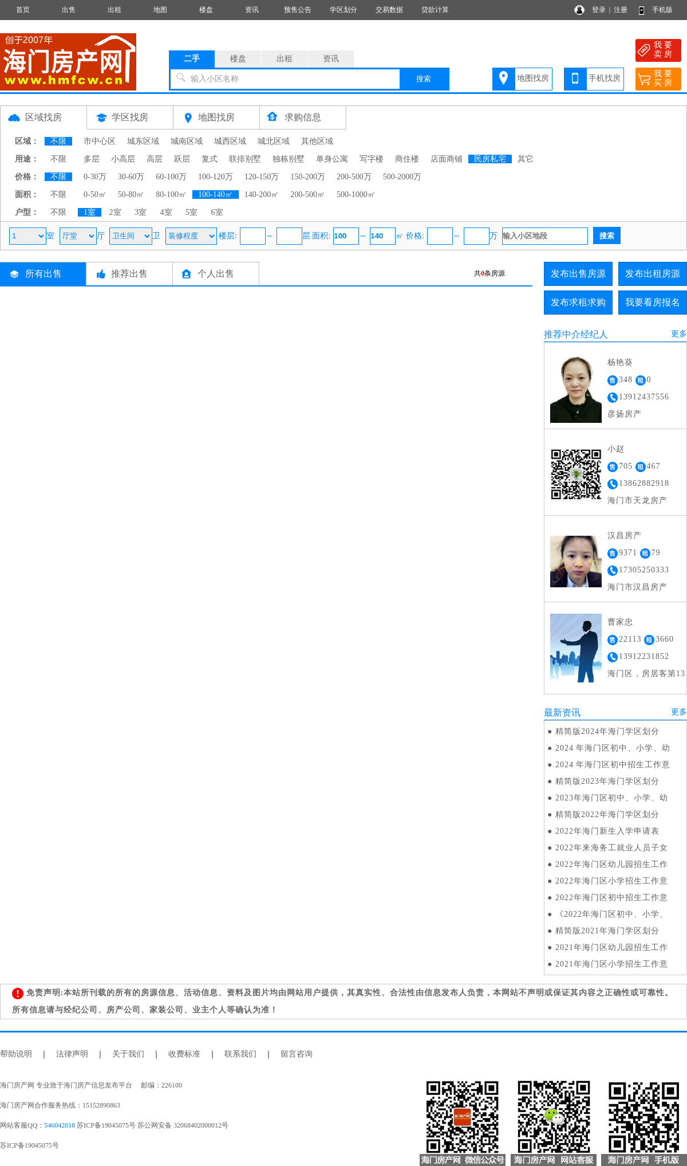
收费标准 (184, 1054)
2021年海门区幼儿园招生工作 (611, 947)
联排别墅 (245, 159)
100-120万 (215, 176)
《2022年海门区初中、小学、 (611, 914)
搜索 (423, 78)
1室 (90, 212)
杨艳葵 (620, 362)
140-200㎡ (261, 194)
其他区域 (317, 141)
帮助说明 (16, 1054)
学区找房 (130, 117)
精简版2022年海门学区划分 (607, 814)
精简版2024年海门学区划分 (607, 731)
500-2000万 (402, 176)
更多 (679, 333)
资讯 (252, 10)
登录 (599, 10)
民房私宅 (490, 159)
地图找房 (533, 78)
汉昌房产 (624, 535)
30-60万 (131, 176)
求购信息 (303, 117)
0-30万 (95, 176)
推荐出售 (129, 273)
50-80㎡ (131, 194)
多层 (92, 159)
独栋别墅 (289, 159)
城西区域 (230, 141)
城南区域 (187, 141)
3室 (141, 212)
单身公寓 (332, 159)
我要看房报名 (652, 302)
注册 (620, 10)
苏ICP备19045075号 (29, 1145)
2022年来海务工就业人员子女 (611, 847)
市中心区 (100, 141)
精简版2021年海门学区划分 (607, 930)
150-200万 (307, 176)
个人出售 (216, 273)
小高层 (123, 159)
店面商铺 (447, 159)
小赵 (616, 449)
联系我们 (240, 1054)
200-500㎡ (307, 194)
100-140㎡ (215, 194)
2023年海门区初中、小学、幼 (611, 798)
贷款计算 (435, 10)
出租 (114, 10)
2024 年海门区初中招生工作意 (613, 764)
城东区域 (143, 141)
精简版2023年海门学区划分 (607, 781)
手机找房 (605, 78)
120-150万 (261, 176)
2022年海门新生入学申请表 (607, 831)
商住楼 (407, 159)
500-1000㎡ (356, 194)
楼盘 (206, 10)
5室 (191, 212)
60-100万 (171, 176)
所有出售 (43, 273)
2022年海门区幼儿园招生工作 (611, 864)
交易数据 (389, 10)
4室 (166, 212)
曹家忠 (620, 622)
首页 (23, 10)
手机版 (662, 10)
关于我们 (128, 1054)
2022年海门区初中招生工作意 (611, 897)
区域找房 (43, 117)
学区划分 (343, 10)
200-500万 (354, 176)
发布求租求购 (578, 302)
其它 (526, 159)
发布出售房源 (578, 273)
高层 (155, 159)
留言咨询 (297, 1054)
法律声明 (72, 1054)
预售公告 (297, 10)
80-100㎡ (171, 194)
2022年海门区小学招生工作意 (611, 881)
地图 (160, 10)
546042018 (59, 1125)
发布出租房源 (652, 273)
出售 (69, 10)
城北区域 (274, 141)
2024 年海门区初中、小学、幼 (613, 748)
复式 (210, 159)
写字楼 (372, 159)
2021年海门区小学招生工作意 (611, 964)
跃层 (182, 159)
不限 (58, 141)
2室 (115, 212)
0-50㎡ (95, 194)
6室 (217, 212)
